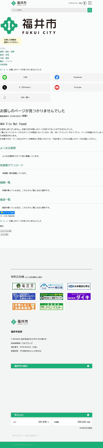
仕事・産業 (4, 58)
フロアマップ (27, 343)
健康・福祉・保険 (7, 52)
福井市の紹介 (21, 366)
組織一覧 (5, 182)
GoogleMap (15, 343)
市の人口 (18, 415)
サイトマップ (18, 436)
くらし (2, 48)
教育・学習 (4, 55)
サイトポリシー (32, 436)
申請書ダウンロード (11, 165)
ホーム (2, 70)
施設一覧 (5, 199)
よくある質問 (8, 148)
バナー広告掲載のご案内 (33, 277)
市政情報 (3, 64)
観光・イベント (6, 61)
